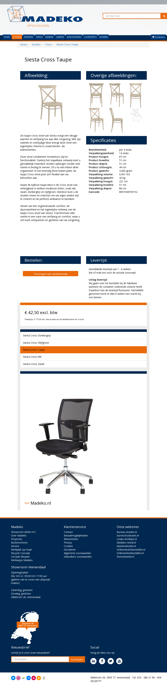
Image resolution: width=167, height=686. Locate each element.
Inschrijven (77, 659)
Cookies (68, 546)
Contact (68, 532)
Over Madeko (19, 535)
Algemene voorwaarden (77, 553)
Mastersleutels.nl (126, 546)
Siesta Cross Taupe (34, 349)
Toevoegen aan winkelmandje (50, 274)
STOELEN (17, 37)
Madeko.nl (67, 442)
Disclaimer (70, 549)
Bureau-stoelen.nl (127, 532)
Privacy (68, 542)
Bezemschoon (19, 542)
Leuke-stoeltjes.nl (127, 539)
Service (15, 546)
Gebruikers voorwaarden (78, 556)
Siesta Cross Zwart (33, 364)
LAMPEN (60, 37)
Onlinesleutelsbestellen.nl (131, 549)
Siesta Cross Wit (32, 356)
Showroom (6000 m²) (23, 532)
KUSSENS (103, 37)
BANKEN (49, 37)
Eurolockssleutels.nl (128, 535)
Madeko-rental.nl (126, 542)
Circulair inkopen (20, 556)
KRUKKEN (28, 37)
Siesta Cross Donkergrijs (37, 335)
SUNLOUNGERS (74, 37)
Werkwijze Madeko (22, 560)
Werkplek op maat (21, 549)
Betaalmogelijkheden (76, 535)
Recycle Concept (20, 553)
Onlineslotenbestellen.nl (130, 553)
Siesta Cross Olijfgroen (36, 342)
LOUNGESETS (90, 37)
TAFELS (39, 37)
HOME (7, 37)
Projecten (16, 539)
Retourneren (71, 539)
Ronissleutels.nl (125, 556)
